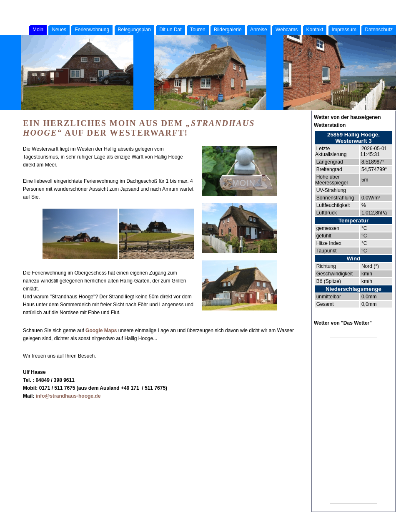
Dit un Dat (170, 30)
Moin (38, 30)
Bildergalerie (228, 30)
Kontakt (314, 30)
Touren (198, 30)
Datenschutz (379, 30)
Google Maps (101, 330)
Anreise (258, 30)
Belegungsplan (134, 30)
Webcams (287, 30)
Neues (59, 30)
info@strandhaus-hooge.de (68, 396)
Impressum (344, 30)
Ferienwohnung (92, 30)
